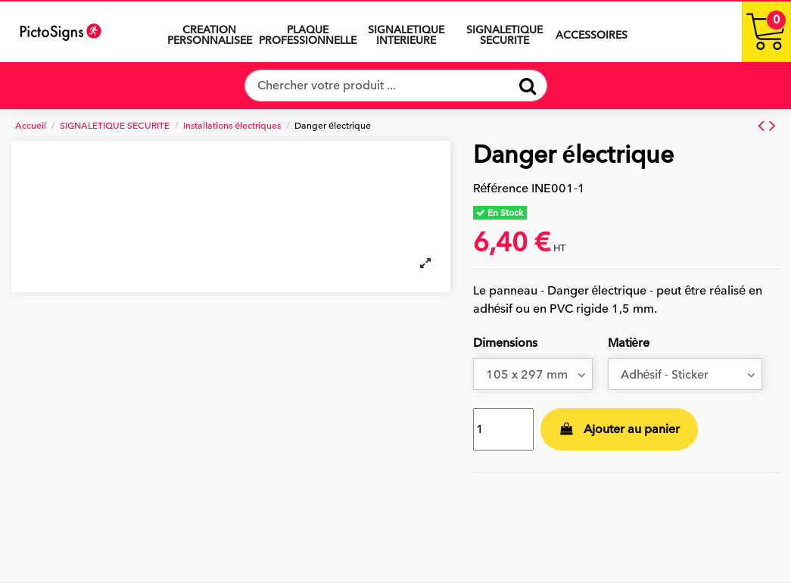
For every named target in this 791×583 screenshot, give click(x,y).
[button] (406, 32)
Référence (501, 188)
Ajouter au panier (619, 429)
